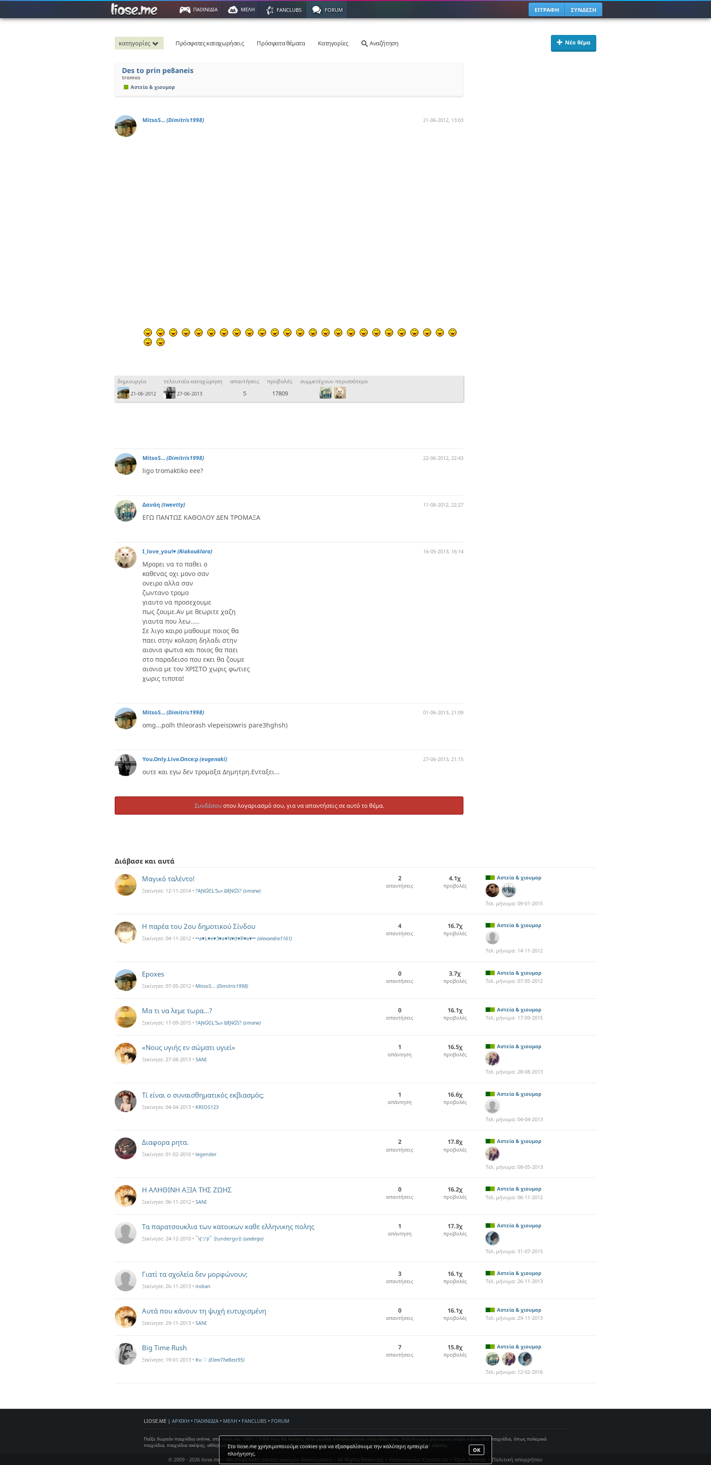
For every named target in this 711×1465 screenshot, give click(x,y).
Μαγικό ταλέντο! (168, 878)
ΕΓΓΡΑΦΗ (547, 10)
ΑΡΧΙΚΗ (181, 1420)
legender (206, 1154)
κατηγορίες (140, 43)
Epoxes (153, 973)
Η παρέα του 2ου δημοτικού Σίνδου (198, 926)
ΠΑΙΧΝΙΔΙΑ (206, 1420)
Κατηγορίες (333, 43)
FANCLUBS (254, 1420)
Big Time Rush (164, 1347)
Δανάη (163, 504)
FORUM (280, 1420)
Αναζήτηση (379, 43)
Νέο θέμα (573, 42)
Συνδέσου (208, 805)
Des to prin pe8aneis (158, 70)
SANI (201, 1059)
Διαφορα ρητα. (165, 1142)
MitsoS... (173, 120)
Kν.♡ (219, 1359)
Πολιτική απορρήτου (517, 1459)
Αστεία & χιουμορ (149, 86)
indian (202, 1286)
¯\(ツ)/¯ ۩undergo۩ (229, 1238)
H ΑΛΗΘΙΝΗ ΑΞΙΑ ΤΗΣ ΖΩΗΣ (187, 1189)
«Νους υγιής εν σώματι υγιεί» (188, 1047)
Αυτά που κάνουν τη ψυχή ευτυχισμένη (204, 1310)
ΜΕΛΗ (230, 1420)
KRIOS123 (207, 1107)
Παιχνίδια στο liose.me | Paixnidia (135, 9)
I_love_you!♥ (177, 551)
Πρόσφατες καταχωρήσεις (209, 43)
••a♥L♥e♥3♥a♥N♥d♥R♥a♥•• (243, 938)
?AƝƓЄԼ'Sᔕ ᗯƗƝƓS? (228, 890)
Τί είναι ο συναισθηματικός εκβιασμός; (203, 1094)
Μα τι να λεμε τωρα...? (177, 1010)
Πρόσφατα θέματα (281, 43)
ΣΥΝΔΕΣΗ (583, 10)
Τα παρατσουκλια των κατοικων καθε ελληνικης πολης (228, 1226)
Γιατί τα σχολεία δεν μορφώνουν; (195, 1274)
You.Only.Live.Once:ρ (184, 759)
